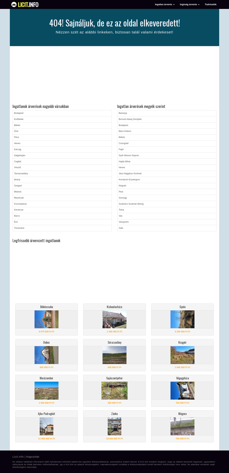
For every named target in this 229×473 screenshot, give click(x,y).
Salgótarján (19, 155)
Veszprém (124, 222)
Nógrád (122, 185)
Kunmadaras (20, 204)
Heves (17, 143)
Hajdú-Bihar (125, 161)
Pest (121, 191)
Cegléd (17, 161)
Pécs (16, 137)
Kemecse (18, 210)
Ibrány (17, 179)
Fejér (121, 149)
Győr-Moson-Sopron (129, 155)
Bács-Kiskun (125, 131)
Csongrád (123, 143)
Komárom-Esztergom (129, 179)
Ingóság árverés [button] (189, 4)
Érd (16, 222)
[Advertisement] (114, 76)
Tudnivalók (210, 4)
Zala (121, 228)
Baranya (123, 113)
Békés (17, 125)
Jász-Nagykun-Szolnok (130, 173)
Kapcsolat (32, 456)
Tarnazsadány (21, 173)
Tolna (121, 210)
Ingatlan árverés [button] (164, 4)
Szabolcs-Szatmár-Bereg (131, 204)
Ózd (16, 131)
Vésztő (17, 167)
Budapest (19, 113)
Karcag (17, 149)
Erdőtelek (19, 119)
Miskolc (18, 191)
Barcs (17, 216)
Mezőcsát (19, 198)
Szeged (18, 185)
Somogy (123, 198)
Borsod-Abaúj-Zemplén (130, 119)
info (28, 4)
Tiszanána (19, 228)
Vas (121, 216)
